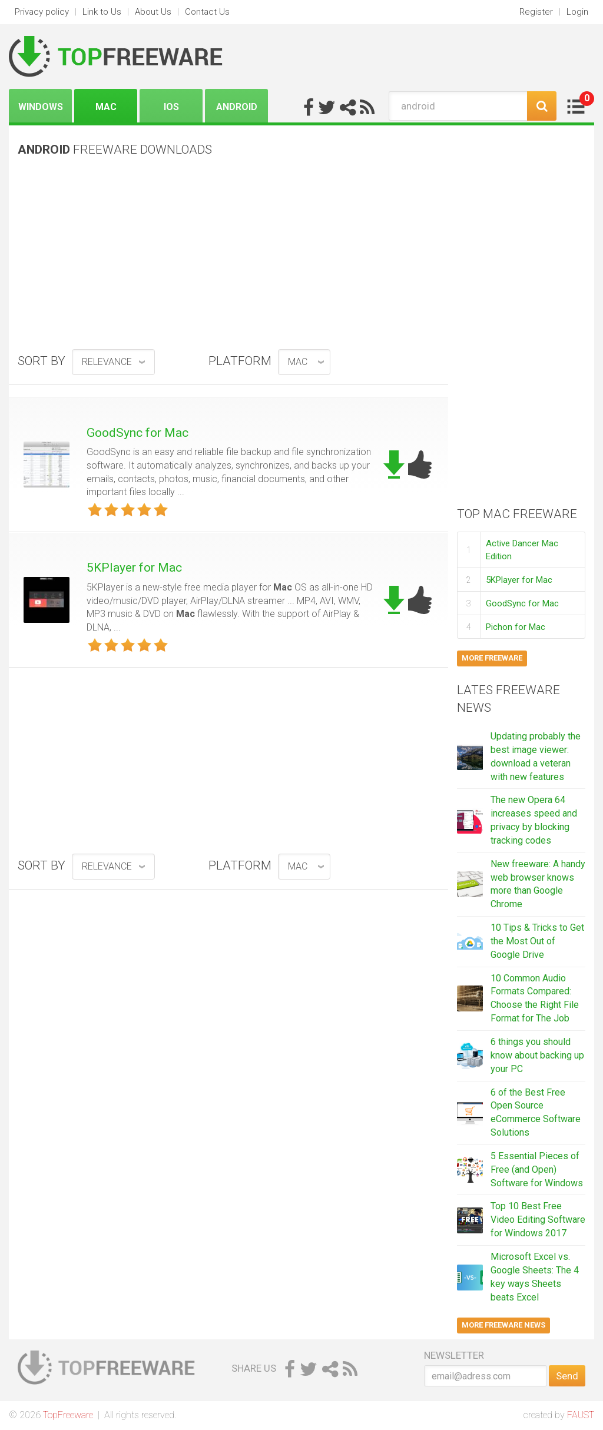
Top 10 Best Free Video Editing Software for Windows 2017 (538, 1219)
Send (567, 1376)
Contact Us (207, 11)
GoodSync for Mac (137, 433)
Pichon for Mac (515, 627)
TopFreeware (68, 1415)
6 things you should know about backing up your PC (537, 1055)
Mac (106, 106)
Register (536, 11)
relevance (107, 361)
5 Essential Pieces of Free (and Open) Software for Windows (537, 1169)
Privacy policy (42, 11)
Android (236, 106)
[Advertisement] (228, 257)
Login (577, 11)
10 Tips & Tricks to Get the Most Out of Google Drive (537, 941)
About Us (153, 11)
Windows (40, 106)
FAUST (580, 1415)
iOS (171, 106)
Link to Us (101, 11)
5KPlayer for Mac (134, 567)
